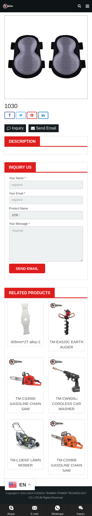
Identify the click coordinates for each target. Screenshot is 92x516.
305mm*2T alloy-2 (25, 342)
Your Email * (17, 193)
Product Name (18, 208)
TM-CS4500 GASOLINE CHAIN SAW (25, 403)
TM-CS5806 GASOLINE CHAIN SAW (66, 465)
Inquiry (15, 128)
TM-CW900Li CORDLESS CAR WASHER (66, 403)
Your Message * (19, 224)
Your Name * (17, 178)
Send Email (43, 128)
